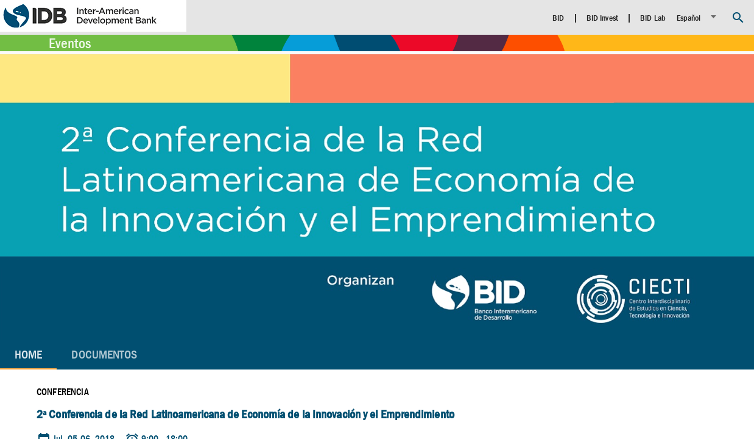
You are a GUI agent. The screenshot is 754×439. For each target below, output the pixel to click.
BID (558, 17)
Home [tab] (28, 354)
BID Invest (602, 17)
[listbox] (698, 17)
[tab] (104, 354)
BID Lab (653, 17)
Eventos (70, 43)
